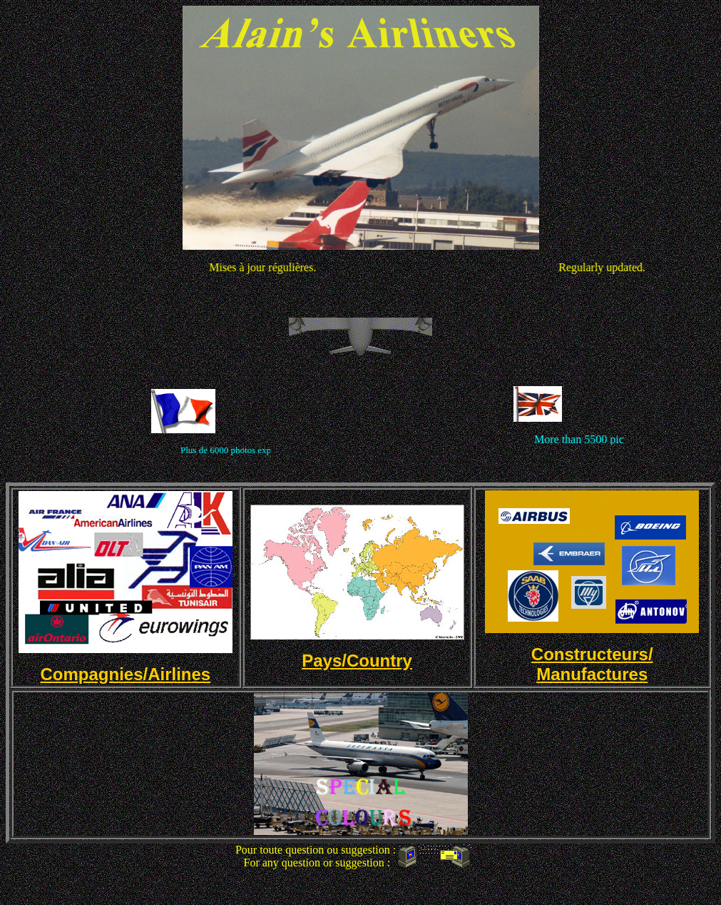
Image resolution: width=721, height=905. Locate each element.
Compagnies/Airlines (125, 674)
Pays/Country (357, 660)
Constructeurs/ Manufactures (592, 664)
